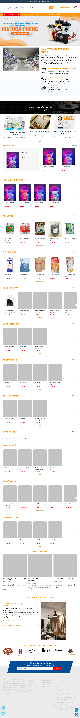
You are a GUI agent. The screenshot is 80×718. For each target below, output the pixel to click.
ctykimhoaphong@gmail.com (64, 704)
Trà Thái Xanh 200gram (8, 239)
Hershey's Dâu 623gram (68, 311)
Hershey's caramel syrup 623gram (39, 347)
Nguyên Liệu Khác (10, 432)
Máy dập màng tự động (25, 503)
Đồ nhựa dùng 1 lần (10, 517)
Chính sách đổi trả (45, 685)
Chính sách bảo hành (46, 688)
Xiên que (22, 539)
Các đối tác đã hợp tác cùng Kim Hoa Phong (40, 645)
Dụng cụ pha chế (9, 445)
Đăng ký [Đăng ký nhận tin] (58, 668)
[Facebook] (4, 700)
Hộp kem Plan (38, 539)
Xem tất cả (74, 145)
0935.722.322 (70, 702)
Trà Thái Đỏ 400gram (24, 238)
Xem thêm (6, 589)
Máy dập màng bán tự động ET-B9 (10, 504)
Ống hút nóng (53, 539)
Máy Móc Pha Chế (9, 481)
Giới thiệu (30, 683)
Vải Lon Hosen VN (24, 382)
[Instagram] (12, 700)
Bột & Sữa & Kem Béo (11, 252)
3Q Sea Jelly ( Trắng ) (9, 418)
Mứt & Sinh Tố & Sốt (11, 324)
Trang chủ (30, 681)
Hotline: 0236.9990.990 (61, 699)
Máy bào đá (67, 503)
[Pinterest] (10, 700)
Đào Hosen (7, 382)
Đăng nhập (62, 7)
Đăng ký (68, 7)
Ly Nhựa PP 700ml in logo (28, 155)
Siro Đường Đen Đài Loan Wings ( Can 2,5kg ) (10, 312)
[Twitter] (7, 700)
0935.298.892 (62, 702)
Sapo (51, 716)
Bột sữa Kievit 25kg (24, 274)
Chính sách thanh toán (46, 681)
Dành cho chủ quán (32, 690)
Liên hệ (30, 692)
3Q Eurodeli (22, 418)
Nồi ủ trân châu (53, 503)
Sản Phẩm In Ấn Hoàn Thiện (13, 180)
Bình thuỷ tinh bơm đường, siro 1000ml (39, 468)
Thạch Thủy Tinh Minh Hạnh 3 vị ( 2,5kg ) (40, 419)
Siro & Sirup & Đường (11, 288)
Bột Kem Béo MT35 (54, 274)
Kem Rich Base (8, 274)
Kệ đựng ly (7, 467)
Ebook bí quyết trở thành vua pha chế (14, 579)
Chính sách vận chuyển (46, 683)
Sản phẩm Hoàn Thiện (33, 688)
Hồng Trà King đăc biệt (40, 238)
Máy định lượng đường (40, 503)
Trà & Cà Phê (8, 216)
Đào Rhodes (37, 382)
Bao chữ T (7, 539)
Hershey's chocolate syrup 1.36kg (54, 311)
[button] (40, 141)
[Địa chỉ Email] (35, 668)
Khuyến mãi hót (9, 145)
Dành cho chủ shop (40, 551)
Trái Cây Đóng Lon (10, 360)
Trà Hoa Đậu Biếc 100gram (54, 239)
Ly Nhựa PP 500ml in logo (48, 166)
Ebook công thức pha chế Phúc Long (64, 579)
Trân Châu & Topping (11, 396)
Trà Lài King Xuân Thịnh (70, 238)
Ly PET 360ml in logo (54, 202)
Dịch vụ (30, 685)
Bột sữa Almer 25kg (39, 274)
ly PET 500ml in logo (65, 166)
